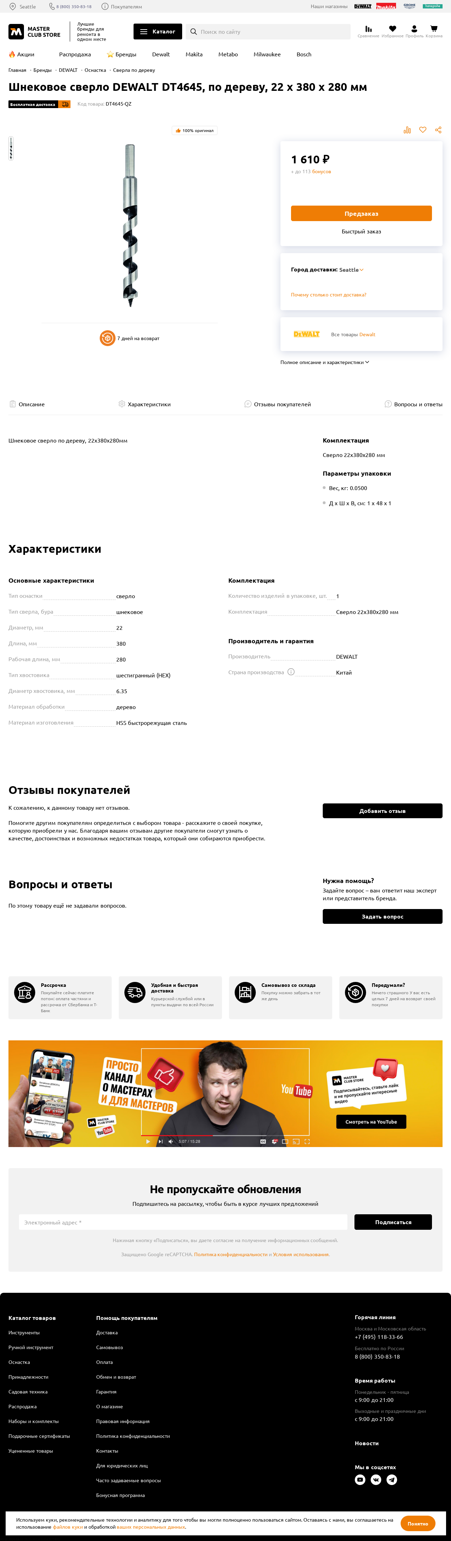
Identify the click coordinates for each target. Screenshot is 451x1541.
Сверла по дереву (134, 70)
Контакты (107, 1450)
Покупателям (133, 6)
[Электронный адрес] (183, 1222)
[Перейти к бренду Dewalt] (306, 334)
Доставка (107, 1332)
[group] (60, 997)
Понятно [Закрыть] (418, 1523)
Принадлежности (28, 1376)
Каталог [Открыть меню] (164, 31)
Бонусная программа (120, 1495)
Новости (367, 1443)
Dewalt (161, 53)
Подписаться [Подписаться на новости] (393, 1222)
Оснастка (95, 70)
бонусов (321, 171)
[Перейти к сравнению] (368, 32)
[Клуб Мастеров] (35, 31)
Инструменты (24, 1332)
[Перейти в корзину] (434, 32)
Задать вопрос (382, 916)
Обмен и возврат (116, 1376)
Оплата (104, 1362)
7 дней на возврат (129, 338)
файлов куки (68, 1526)
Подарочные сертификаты (39, 1436)
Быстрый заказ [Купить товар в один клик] (361, 231)
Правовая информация (123, 1421)
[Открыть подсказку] (291, 671)
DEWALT (68, 70)
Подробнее (225, 1093)
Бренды (126, 53)
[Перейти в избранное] (393, 32)
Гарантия (106, 1391)
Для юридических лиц (122, 1465)
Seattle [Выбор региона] (28, 6)
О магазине (109, 1406)
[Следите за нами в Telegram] (392, 1479)
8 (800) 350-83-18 (78, 6)
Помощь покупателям (126, 1317)
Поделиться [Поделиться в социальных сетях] (438, 130)
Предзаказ (361, 213)
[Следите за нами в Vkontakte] (376, 1479)
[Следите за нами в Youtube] (360, 1479)
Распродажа (75, 53)
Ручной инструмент (30, 1347)
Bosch (304, 53)
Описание (32, 403)
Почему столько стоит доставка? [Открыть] (328, 294)
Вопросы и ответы (418, 403)
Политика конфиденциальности (231, 1254)
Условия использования (301, 1254)
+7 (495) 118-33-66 (379, 1336)
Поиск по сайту (221, 31)
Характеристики (149, 403)
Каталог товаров (32, 1317)
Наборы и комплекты (33, 1421)
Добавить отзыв (382, 810)
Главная (17, 70)
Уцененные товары (30, 1450)
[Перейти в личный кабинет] (415, 32)
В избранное (423, 130)
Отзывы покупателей (282, 403)
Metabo (228, 53)
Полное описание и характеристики (322, 362)
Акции (26, 53)
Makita (194, 53)
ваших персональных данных (151, 1526)
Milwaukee (267, 53)
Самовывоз (109, 1347)
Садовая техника (28, 1391)
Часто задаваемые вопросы (128, 1480)
